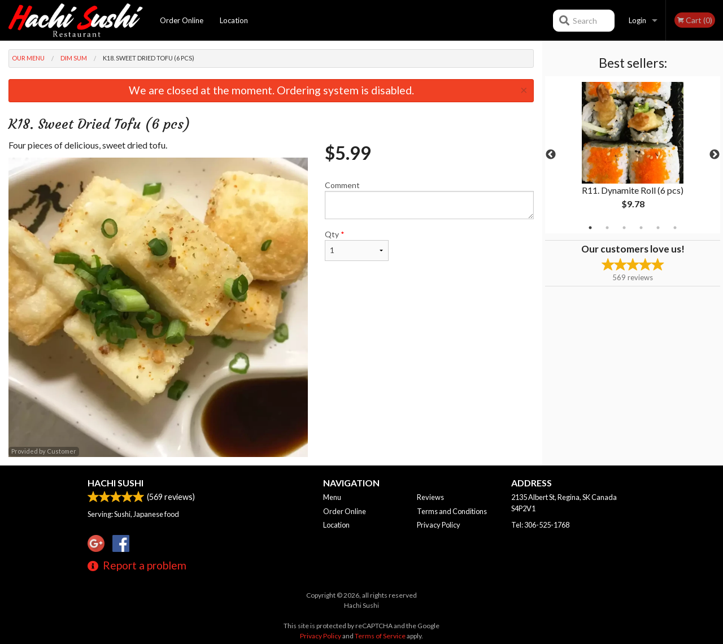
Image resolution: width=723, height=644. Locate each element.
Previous (550, 154)
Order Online (181, 20)
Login (637, 20)
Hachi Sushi (115, 482)
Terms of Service (380, 636)
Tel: (540, 524)
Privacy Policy (438, 524)
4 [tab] (641, 227)
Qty (357, 245)
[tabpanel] (632, 154)
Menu (332, 497)
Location (234, 20)
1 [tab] (590, 227)
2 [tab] (607, 227)
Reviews (430, 497)
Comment (429, 199)
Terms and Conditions (452, 511)
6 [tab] (675, 227)
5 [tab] (658, 227)
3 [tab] (624, 227)
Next (714, 154)
